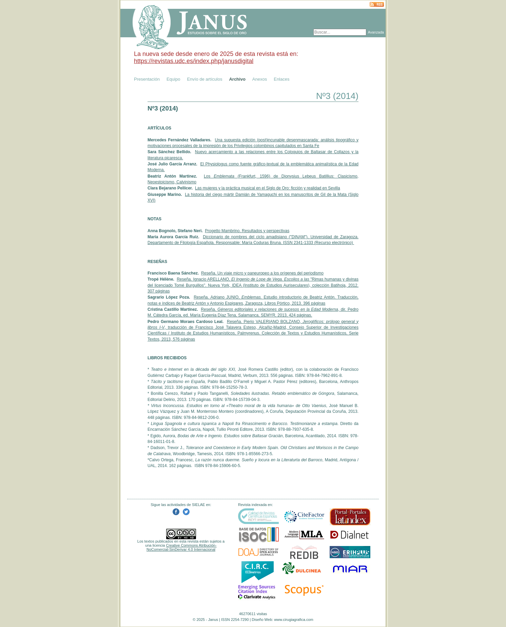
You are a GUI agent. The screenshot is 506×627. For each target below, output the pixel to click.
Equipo (173, 79)
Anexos (259, 79)
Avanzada (376, 32)
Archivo (237, 79)
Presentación (147, 79)
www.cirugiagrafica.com (293, 620)
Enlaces (281, 79)
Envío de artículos (204, 79)
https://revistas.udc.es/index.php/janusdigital (193, 61)
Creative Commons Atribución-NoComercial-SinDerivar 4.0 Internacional (182, 547)
